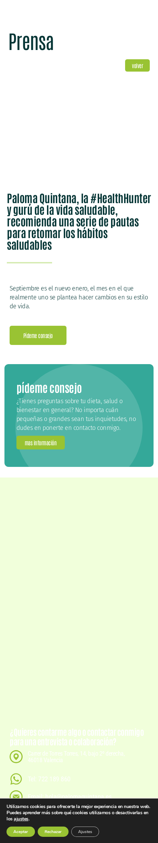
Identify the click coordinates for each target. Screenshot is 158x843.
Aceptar (21, 831)
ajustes (28, 819)
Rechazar (54, 831)
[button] (137, 65)
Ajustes (87, 831)
